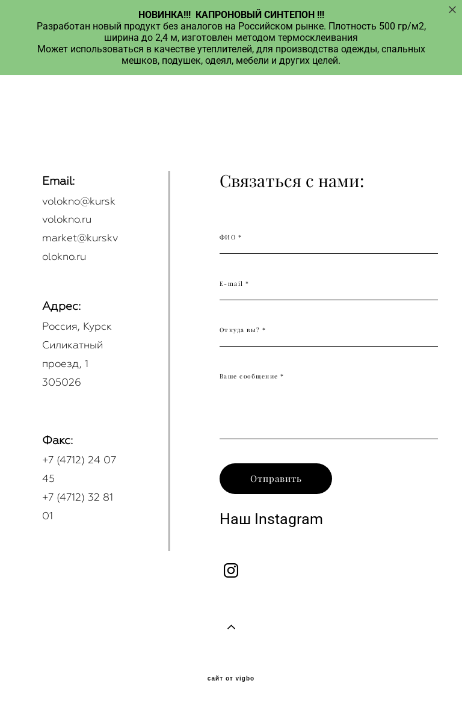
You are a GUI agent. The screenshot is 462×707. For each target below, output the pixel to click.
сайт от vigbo (231, 679)
